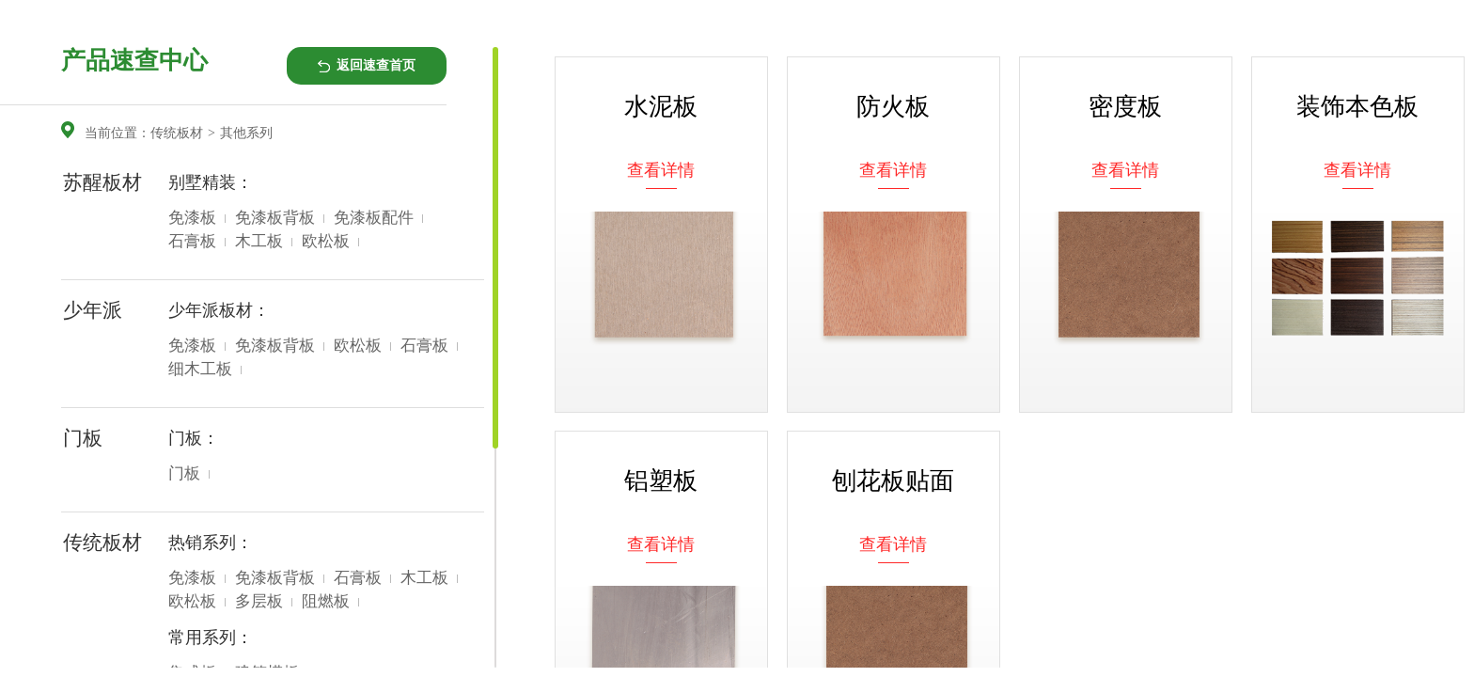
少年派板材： (219, 310)
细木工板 (200, 369)
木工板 (259, 241)
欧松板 (326, 241)
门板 (184, 473)
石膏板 (192, 241)
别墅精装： (210, 182)
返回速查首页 (376, 65)
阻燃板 (326, 601)
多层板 (259, 601)
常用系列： (210, 637)
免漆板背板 (275, 218)
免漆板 (192, 218)
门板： (193, 438)
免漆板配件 (374, 218)
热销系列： (210, 542)
